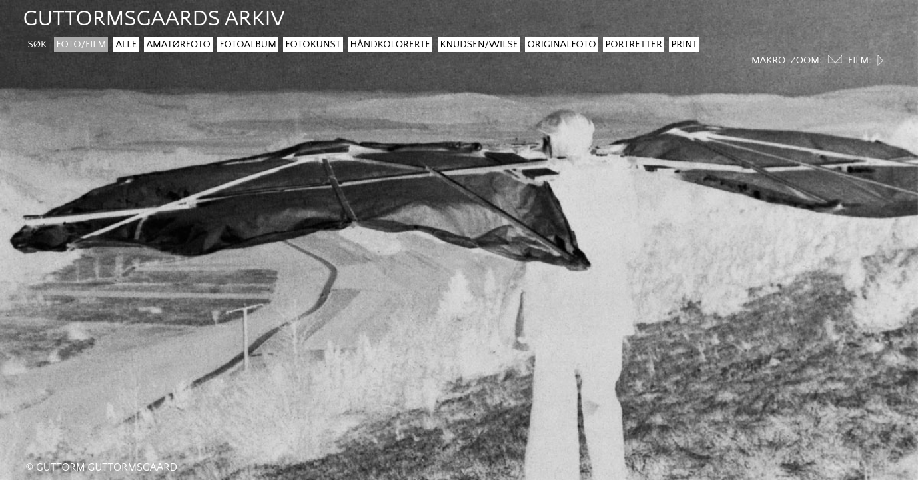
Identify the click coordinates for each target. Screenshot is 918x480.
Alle (126, 44)
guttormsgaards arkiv (153, 19)
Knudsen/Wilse (479, 44)
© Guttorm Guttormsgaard (101, 467)
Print (684, 44)
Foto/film (81, 44)
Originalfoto (561, 44)
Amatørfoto (178, 44)
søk (37, 44)
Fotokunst (312, 44)
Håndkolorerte (390, 44)
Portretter (633, 44)
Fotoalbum (247, 44)
